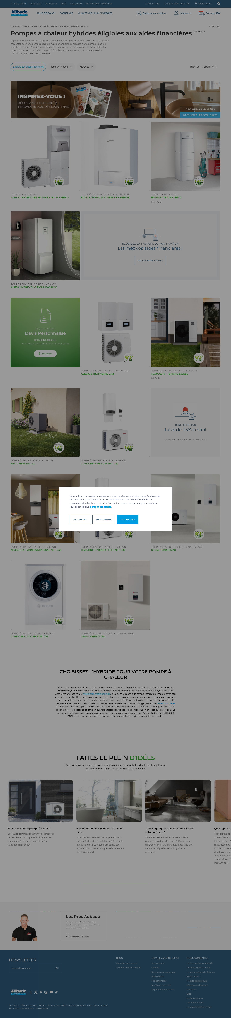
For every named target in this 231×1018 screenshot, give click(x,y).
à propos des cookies (100, 506)
